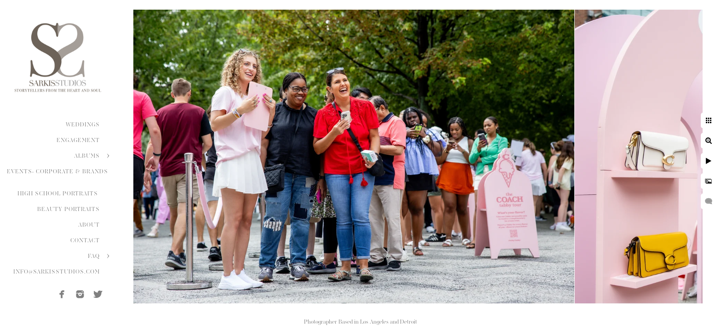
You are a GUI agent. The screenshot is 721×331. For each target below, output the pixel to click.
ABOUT (89, 225)
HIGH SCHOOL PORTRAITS (58, 193)
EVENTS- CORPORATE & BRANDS (57, 171)
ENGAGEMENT (78, 140)
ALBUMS (87, 156)
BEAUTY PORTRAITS (68, 209)
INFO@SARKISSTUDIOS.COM (56, 271)
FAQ (94, 256)
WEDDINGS (83, 124)
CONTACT (85, 240)
